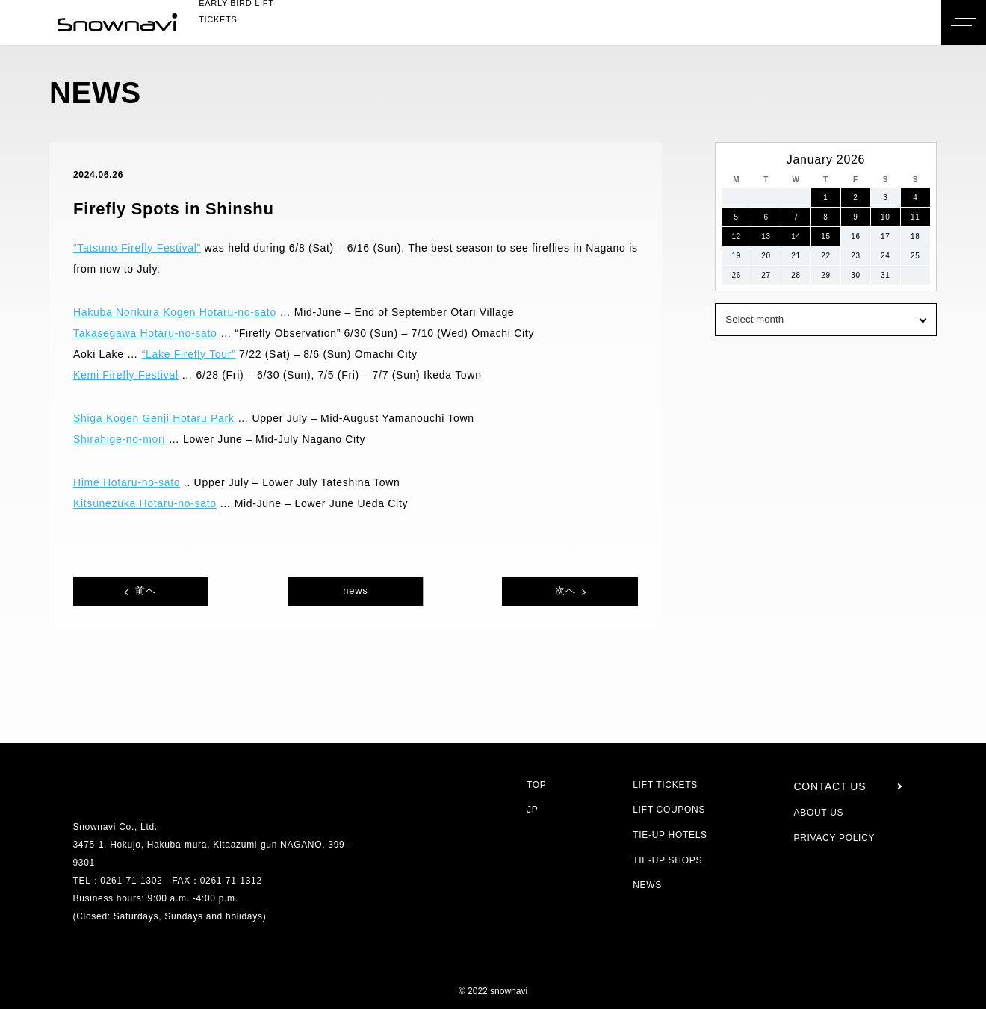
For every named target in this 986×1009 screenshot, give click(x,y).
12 (736, 236)
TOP (536, 784)
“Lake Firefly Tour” (195, 354)
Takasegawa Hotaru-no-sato (152, 333)
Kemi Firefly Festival (129, 374)
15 (826, 236)
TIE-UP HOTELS (669, 834)
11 (915, 217)
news (355, 590)
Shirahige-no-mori (125, 439)
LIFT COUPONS (668, 809)
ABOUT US (817, 812)
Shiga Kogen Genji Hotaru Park (157, 418)
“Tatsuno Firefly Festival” (145, 247)
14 (796, 236)
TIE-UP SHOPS (667, 860)
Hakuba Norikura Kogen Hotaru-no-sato (183, 312)
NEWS (648, 884)
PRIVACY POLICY (832, 837)
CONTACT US (829, 786)
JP (532, 809)
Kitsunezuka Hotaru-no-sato (152, 503)
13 (766, 236)
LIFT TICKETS (664, 784)
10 (885, 217)
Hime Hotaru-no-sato (132, 482)
